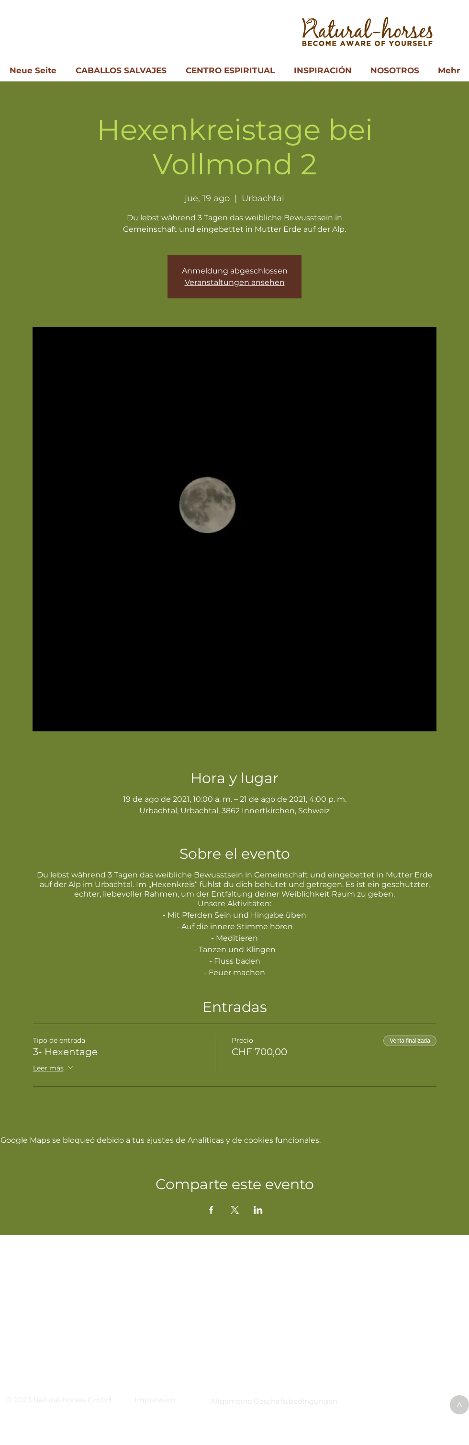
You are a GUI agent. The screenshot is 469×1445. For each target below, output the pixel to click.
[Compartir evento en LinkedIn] (258, 1210)
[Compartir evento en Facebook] (211, 1210)
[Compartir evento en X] (234, 1210)
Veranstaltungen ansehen (235, 282)
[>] (459, 1404)
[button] (155, 1400)
